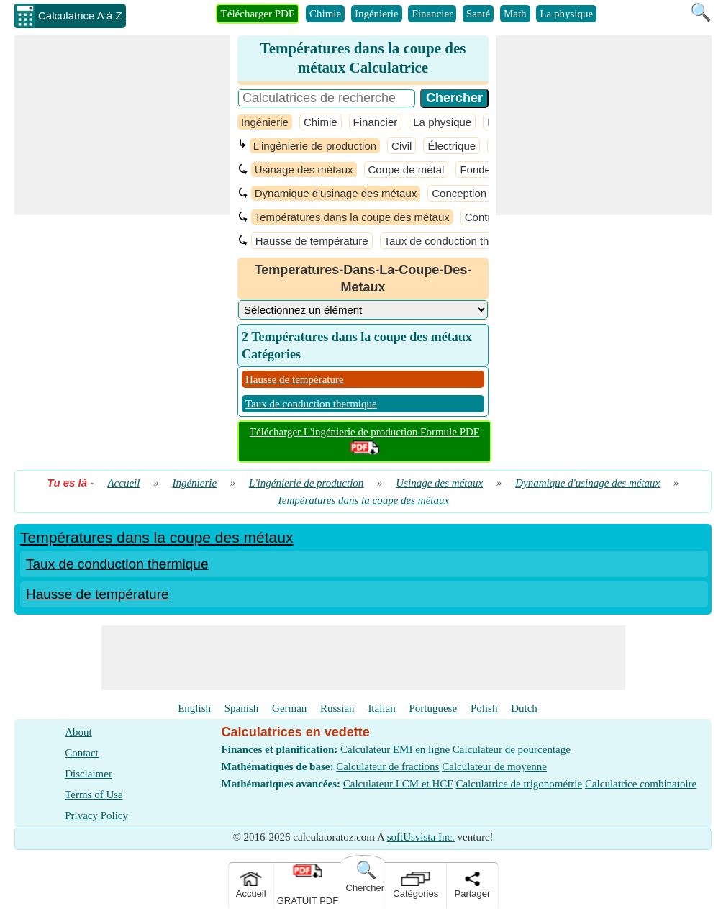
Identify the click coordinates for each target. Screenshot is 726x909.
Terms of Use (94, 794)
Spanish (241, 708)
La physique (566, 13)
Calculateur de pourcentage (512, 749)
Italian (381, 708)
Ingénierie (377, 13)
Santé (478, 13)
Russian (337, 708)
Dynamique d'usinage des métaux (336, 193)
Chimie (325, 13)
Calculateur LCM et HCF (398, 784)
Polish (484, 708)
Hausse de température (311, 241)
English (194, 708)
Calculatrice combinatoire (640, 784)
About (78, 732)
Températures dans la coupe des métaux (352, 217)
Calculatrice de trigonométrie (518, 784)
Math (515, 13)
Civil (401, 146)
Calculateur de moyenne (494, 766)
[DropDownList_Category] (363, 310)
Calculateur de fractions (387, 766)
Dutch (524, 708)
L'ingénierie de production (314, 146)
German (289, 708)
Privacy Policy (96, 815)
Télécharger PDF (258, 13)
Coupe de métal (406, 169)
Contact (82, 753)
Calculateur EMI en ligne (395, 749)
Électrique (451, 146)
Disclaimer (88, 773)
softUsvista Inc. (421, 837)
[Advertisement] (122, 125)
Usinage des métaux (304, 169)
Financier (432, 13)
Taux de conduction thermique (456, 241)
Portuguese (433, 708)
